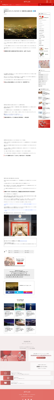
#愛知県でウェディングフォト (42, 84)
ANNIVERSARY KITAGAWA (23, 240)
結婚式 (40, 38)
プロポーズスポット (41, 28)
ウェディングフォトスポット (42, 20)
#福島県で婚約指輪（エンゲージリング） (43, 79)
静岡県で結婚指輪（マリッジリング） (29, 252)
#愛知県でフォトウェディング (42, 82)
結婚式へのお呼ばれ (41, 40)
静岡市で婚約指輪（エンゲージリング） (18, 250)
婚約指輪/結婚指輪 (41, 30)
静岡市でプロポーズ (11, 250)
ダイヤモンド (40, 23)
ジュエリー (40, 21)
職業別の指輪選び (41, 45)
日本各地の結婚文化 (41, 35)
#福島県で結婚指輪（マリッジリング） (43, 77)
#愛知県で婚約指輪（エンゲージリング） (43, 74)
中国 (11, 276)
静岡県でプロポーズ (11, 252)
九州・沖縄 (20, 276)
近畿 (7, 276)
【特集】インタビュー (42, 56)
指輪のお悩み (40, 33)
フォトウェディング (41, 25)
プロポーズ (40, 26)
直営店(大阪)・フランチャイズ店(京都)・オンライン (19, 273)
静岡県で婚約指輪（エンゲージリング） (18, 252)
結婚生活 (40, 43)
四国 (15, 276)
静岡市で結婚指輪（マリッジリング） (29, 250)
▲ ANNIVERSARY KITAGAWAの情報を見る (20, 226)
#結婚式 (39, 72)
